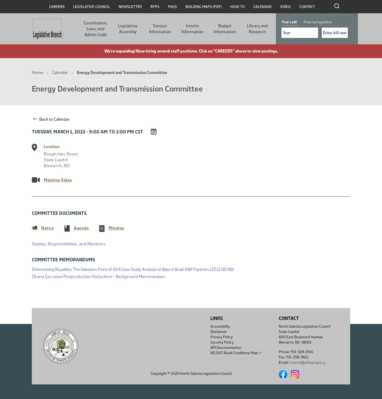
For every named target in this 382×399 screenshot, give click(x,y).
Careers (57, 7)
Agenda (81, 228)
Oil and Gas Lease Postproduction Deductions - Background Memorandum (98, 276)
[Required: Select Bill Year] (299, 32)
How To (237, 7)
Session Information (160, 28)
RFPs (154, 7)
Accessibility (220, 326)
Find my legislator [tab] (318, 22)
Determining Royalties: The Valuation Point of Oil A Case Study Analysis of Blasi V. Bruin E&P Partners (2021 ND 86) (133, 269)
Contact (307, 7)
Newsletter (130, 7)
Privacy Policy (221, 337)
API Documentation (225, 347)
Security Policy (222, 342)
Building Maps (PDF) (203, 7)
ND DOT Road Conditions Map (236, 352)
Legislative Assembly (127, 28)
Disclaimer (218, 331)
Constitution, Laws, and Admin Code (95, 28)
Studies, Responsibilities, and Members (68, 243)
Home (37, 72)
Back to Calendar (51, 119)
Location (52, 146)
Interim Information (192, 28)
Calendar (262, 7)
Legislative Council (91, 7)
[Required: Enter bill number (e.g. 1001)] (335, 32)
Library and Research (257, 28)
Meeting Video (58, 180)
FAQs (172, 7)
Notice (47, 228)
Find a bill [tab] (289, 22)
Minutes (116, 228)
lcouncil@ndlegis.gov (307, 362)
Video (285, 7)
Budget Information (225, 28)
